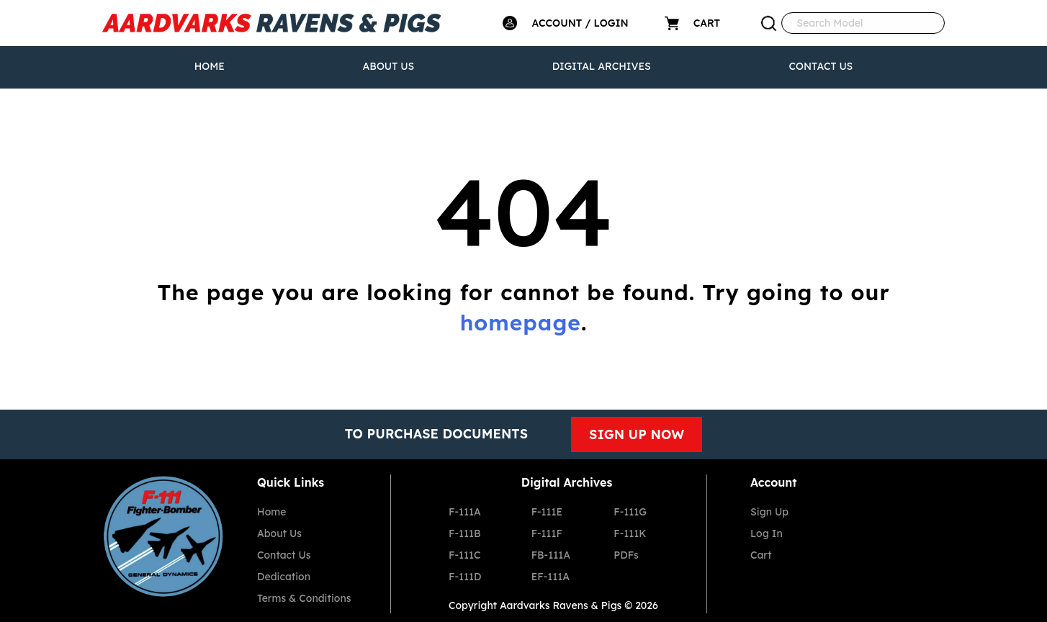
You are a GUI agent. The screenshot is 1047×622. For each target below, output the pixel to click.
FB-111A (550, 555)
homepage (520, 322)
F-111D (465, 576)
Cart (761, 555)
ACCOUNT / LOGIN (579, 23)
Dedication (283, 576)
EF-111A (550, 576)
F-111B (464, 533)
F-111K (630, 533)
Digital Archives (601, 66)
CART (706, 23)
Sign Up (769, 511)
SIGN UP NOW (636, 434)
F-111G (630, 511)
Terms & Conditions (304, 598)
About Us (389, 66)
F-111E (547, 511)
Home (209, 66)
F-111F (546, 533)
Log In (766, 533)
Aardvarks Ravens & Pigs (560, 605)
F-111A (465, 511)
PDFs (626, 555)
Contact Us (820, 66)
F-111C (464, 555)
